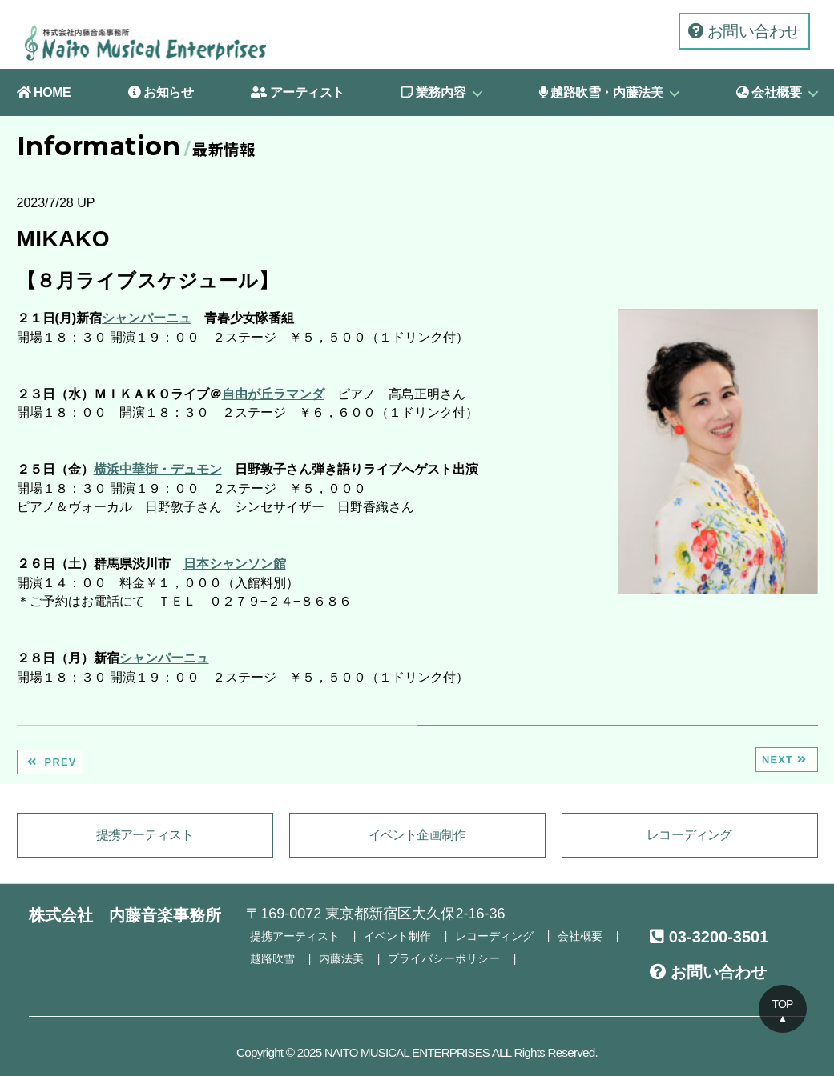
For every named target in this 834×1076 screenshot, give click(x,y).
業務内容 (433, 92)
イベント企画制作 (417, 835)
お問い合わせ (744, 31)
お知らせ (161, 92)
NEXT (787, 760)
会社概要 (769, 92)
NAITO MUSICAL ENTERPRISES (407, 1051)
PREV (50, 762)
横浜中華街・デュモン (158, 469)
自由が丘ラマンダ (273, 394)
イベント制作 (397, 935)
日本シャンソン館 (234, 563)
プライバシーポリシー (444, 956)
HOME (44, 92)
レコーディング (689, 835)
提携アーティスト (145, 835)
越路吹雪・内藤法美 (601, 92)
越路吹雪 (272, 956)
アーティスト (297, 92)
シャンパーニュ (146, 318)
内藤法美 (341, 956)
